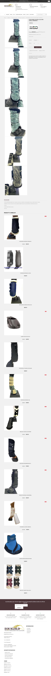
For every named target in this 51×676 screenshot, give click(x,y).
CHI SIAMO (28, 628)
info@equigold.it (8, 642)
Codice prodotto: (31, 36)
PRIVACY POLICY (7, 652)
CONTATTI (28, 632)
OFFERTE (24, 14)
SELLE (14, 14)
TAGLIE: (30, 43)
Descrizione (6, 199)
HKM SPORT (31, 23)
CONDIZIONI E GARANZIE (9, 658)
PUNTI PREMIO (32, 14)
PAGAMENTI (29, 629)
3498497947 (41, 618)
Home (5, 17)
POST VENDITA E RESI (8, 656)
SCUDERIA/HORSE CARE (19, 14)
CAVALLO (11, 14)
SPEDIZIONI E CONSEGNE (9, 653)
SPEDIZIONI (29, 631)
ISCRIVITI (19, 607)
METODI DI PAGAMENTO (9, 655)
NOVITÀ (27, 14)
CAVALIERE (7, 14)
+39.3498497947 (18, 6)
